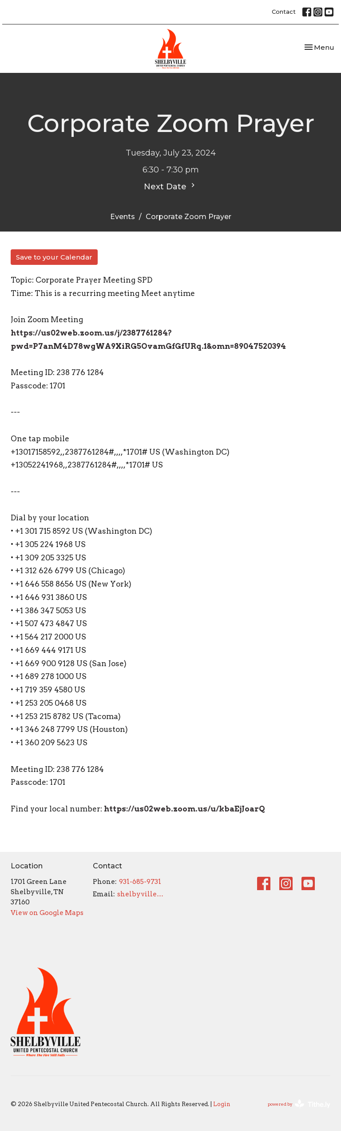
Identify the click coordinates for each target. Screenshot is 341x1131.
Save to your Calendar (54, 257)
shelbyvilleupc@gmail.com (141, 894)
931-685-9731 (140, 882)
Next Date (170, 186)
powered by (299, 1104)
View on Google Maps (47, 913)
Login (221, 1104)
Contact (284, 11)
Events (122, 216)
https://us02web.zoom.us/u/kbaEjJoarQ (184, 808)
